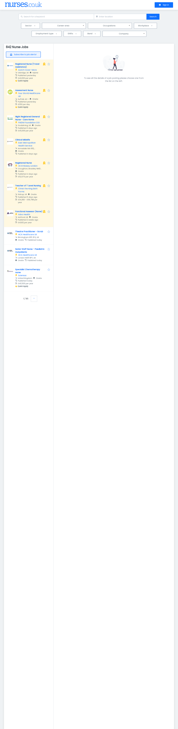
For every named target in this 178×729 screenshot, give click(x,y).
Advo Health (24, 214)
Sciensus (22, 275)
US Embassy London (27, 165)
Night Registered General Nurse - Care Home (27, 118)
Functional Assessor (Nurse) (28, 211)
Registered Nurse (23, 162)
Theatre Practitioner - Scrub (29, 231)
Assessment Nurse (24, 90)
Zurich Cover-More (27, 69)
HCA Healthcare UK (27, 234)
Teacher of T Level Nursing (28, 185)
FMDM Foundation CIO (29, 122)
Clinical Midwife (22, 139)
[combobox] (56, 17)
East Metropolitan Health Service (27, 144)
